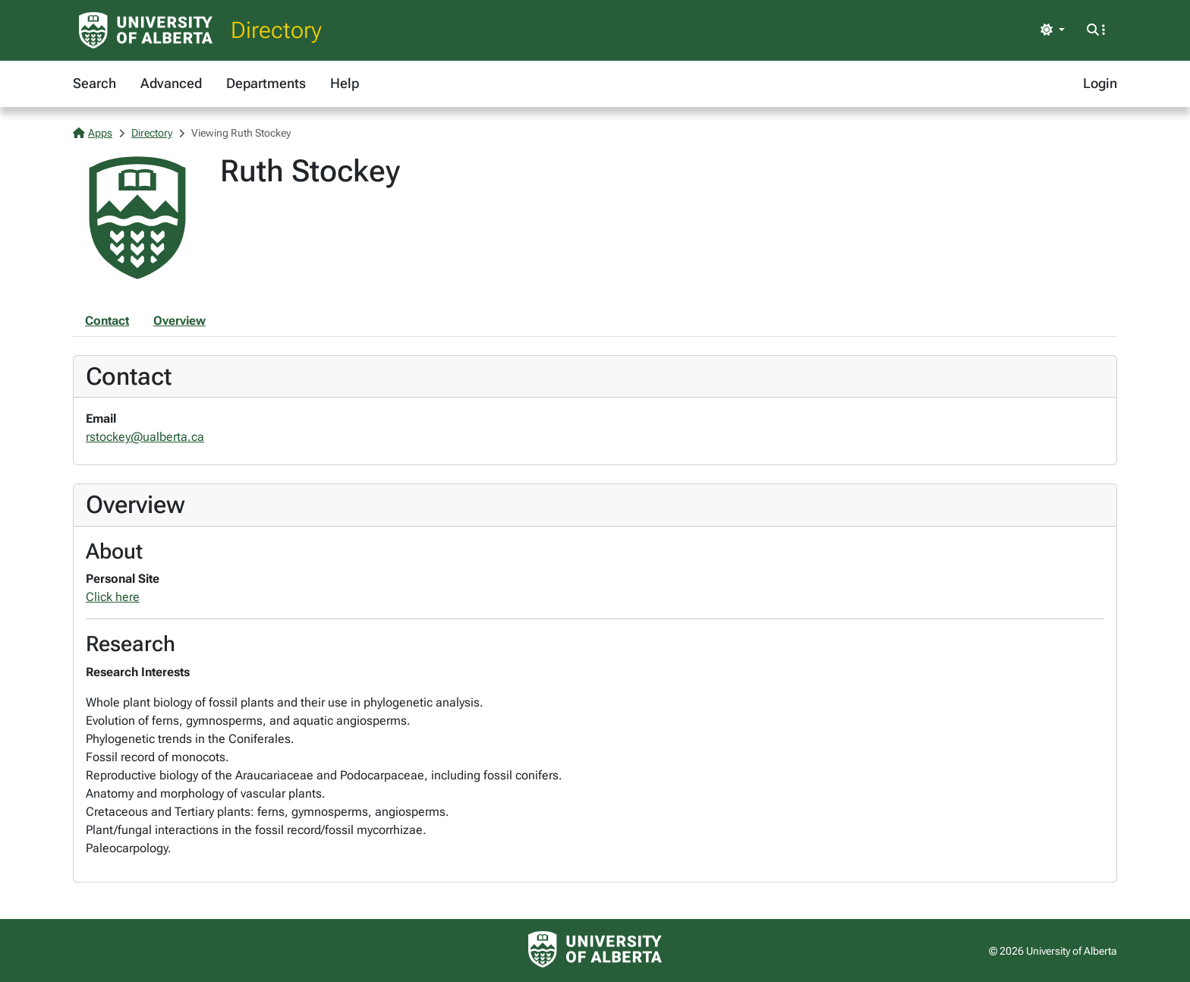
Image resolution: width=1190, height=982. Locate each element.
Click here (113, 597)
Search (94, 83)
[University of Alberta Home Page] (146, 30)
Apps (92, 133)
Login (1100, 83)
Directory (276, 30)
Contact (107, 320)
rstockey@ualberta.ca (145, 437)
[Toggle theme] (1053, 30)
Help (344, 83)
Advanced (171, 83)
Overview (179, 320)
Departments (266, 83)
